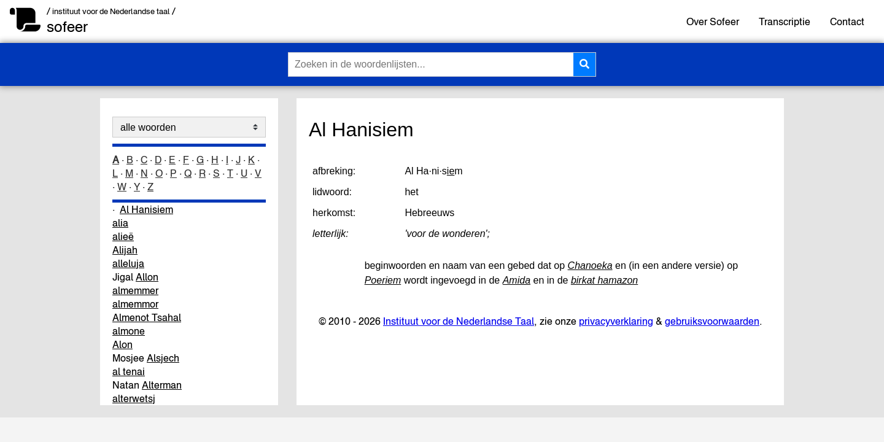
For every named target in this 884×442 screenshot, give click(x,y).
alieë (123, 236)
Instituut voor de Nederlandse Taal (458, 321)
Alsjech (163, 358)
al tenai (128, 371)
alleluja (128, 263)
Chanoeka (590, 265)
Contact (847, 21)
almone (128, 331)
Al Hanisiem (146, 209)
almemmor (135, 304)
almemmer (135, 290)
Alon (122, 344)
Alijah (125, 250)
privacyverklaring (616, 321)
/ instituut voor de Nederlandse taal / (111, 11)
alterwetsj (133, 398)
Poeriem (383, 280)
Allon (147, 277)
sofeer (67, 27)
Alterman (162, 385)
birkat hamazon (604, 280)
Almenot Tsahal (146, 317)
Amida (516, 280)
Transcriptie (784, 21)
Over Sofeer (712, 21)
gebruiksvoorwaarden (712, 321)
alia (120, 223)
